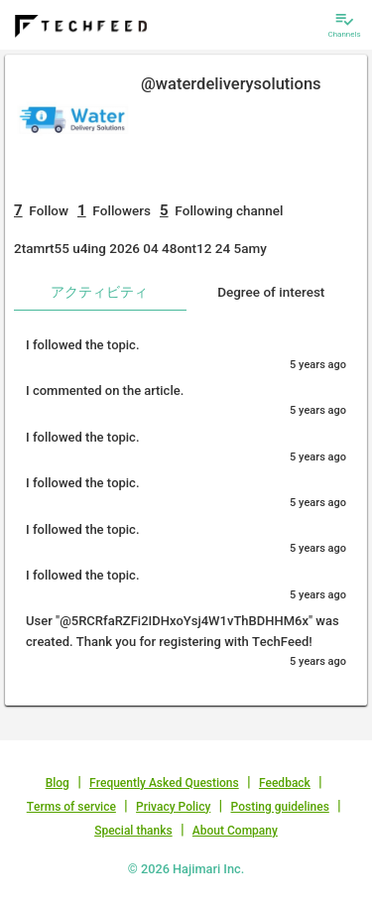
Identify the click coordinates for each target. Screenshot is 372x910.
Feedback (284, 783)
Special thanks (133, 831)
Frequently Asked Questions (164, 783)
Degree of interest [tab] (270, 292)
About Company (235, 831)
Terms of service (71, 807)
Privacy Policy (173, 807)
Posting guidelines (280, 807)
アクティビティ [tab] (99, 292)
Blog (57, 783)
